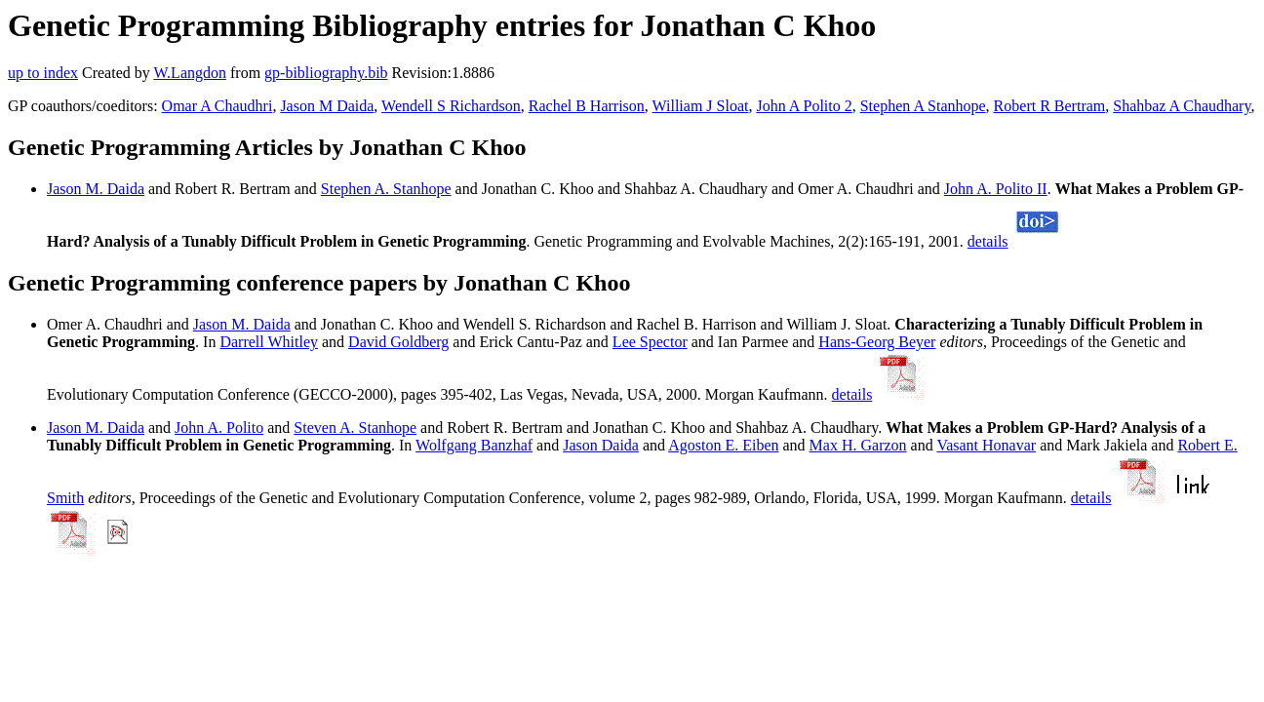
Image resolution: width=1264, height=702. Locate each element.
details (988, 241)
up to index (43, 72)
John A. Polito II (995, 188)
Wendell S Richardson (451, 106)
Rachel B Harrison (587, 106)
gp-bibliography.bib (326, 72)
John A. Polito (219, 427)
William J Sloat (700, 106)
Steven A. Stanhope (355, 427)
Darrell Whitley (268, 341)
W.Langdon (189, 72)
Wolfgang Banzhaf (474, 445)
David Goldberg (398, 341)
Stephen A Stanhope (923, 106)
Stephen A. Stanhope (386, 188)
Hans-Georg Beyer (876, 341)
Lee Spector (650, 341)
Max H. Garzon (858, 445)
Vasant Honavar (986, 445)
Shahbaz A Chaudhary (1181, 106)
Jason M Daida (327, 106)
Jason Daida (601, 445)
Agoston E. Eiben (723, 445)
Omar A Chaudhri (217, 106)
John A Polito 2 (803, 106)
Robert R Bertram (1050, 106)
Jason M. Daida (95, 188)
